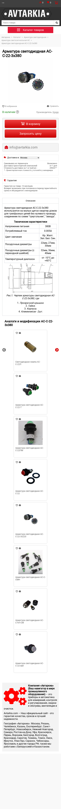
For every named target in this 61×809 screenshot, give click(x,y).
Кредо (56, 112)
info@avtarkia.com (23, 147)
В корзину (33, 124)
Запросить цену (30, 133)
